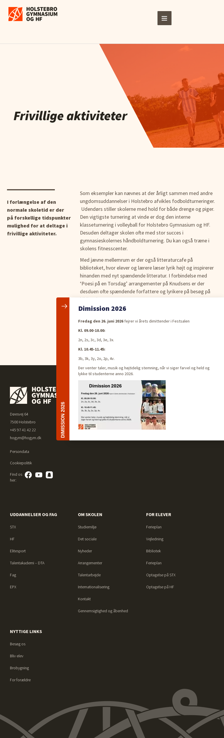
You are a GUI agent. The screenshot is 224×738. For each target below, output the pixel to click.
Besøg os (17, 643)
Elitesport (18, 551)
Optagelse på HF (160, 586)
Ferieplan (154, 527)
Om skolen (90, 514)
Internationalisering (93, 586)
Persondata (19, 451)
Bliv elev (16, 655)
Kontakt (84, 598)
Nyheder (85, 551)
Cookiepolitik (21, 462)
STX (13, 527)
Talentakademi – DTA (27, 562)
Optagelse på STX (161, 574)
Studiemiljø (87, 527)
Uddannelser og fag (33, 514)
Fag (13, 574)
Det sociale (87, 539)
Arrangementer (90, 562)
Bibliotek (153, 551)
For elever (158, 514)
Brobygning (19, 667)
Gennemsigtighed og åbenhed (103, 610)
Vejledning (154, 539)
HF (12, 539)
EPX (13, 586)
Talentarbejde (89, 574)
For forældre (20, 679)
